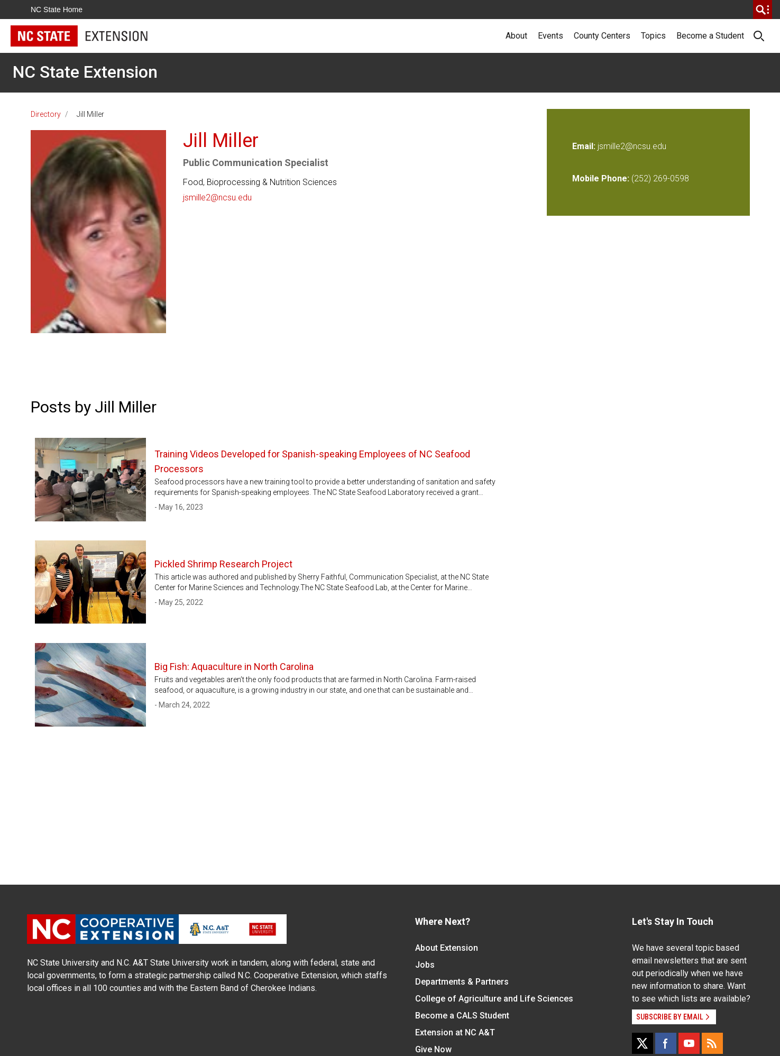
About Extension (446, 948)
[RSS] (712, 1043)
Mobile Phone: (600, 178)
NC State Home (56, 9)
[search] (762, 9)
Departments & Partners (462, 982)
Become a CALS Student (462, 1016)
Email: (585, 146)
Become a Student (710, 36)
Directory (46, 114)
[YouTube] (689, 1043)
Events (550, 36)
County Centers (602, 36)
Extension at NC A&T (455, 1032)
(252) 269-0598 (660, 178)
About (516, 36)
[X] (642, 1043)
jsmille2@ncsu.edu (217, 197)
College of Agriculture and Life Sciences (494, 999)
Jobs (425, 965)
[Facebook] (665, 1043)
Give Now (433, 1049)
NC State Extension (85, 72)
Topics (653, 36)
